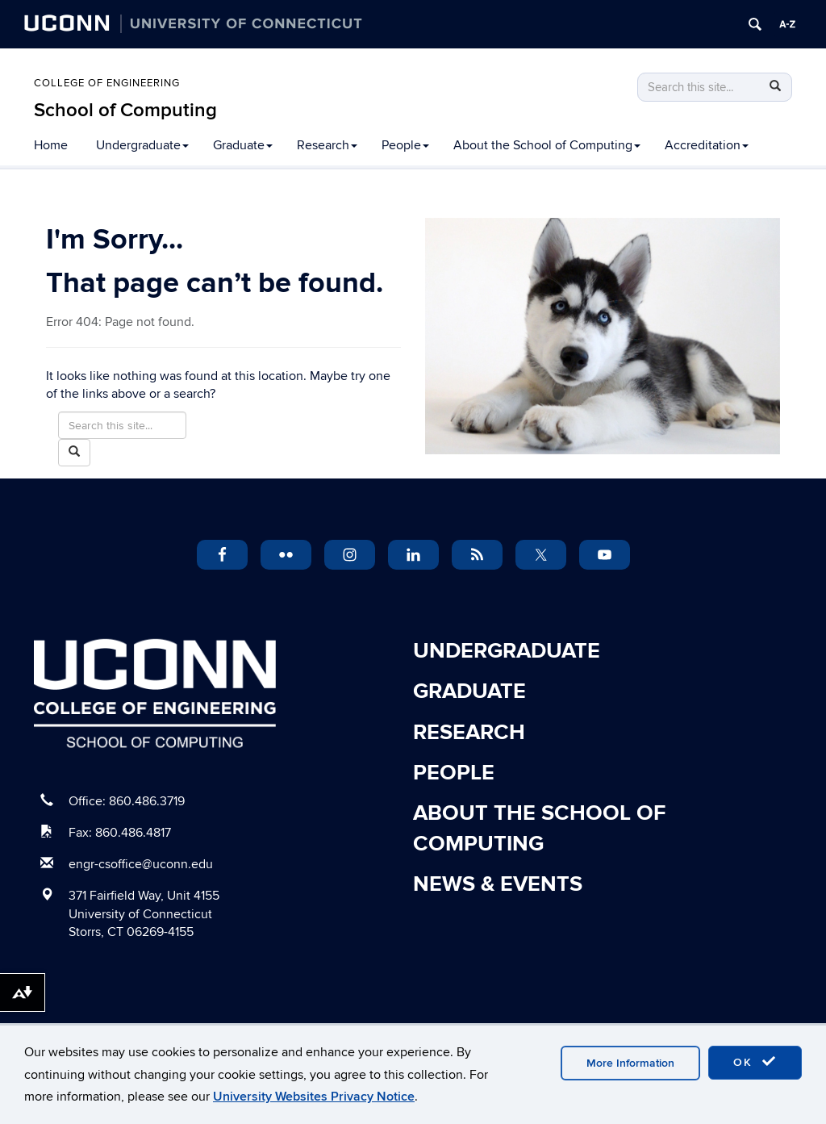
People (405, 145)
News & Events (497, 884)
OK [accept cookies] (755, 1062)
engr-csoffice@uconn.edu (141, 864)
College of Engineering (107, 83)
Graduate (243, 145)
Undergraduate (142, 145)
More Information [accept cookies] (630, 1063)
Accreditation (707, 145)
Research (327, 145)
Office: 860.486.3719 (127, 801)
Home (51, 145)
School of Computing (125, 110)
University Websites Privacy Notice (314, 1096)
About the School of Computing (546, 145)
